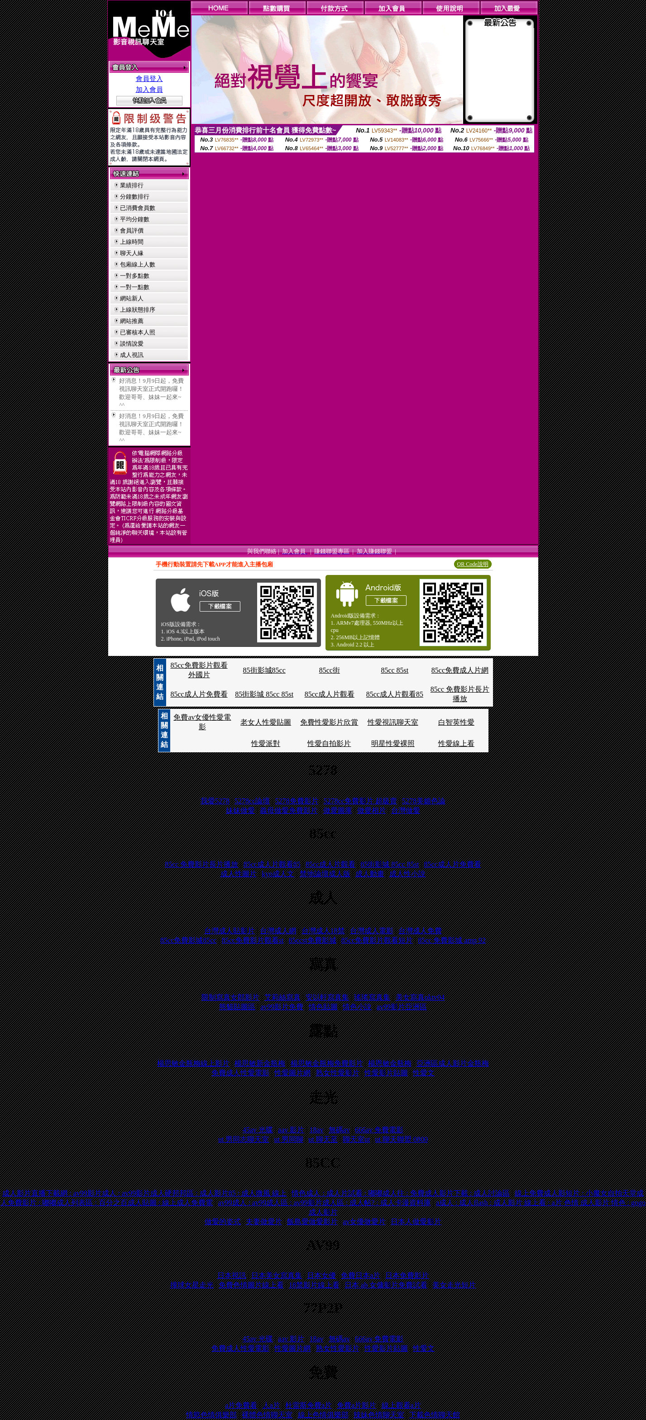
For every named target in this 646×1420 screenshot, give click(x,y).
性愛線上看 (456, 743)
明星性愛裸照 (393, 743)
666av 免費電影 (379, 1130)
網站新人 (132, 298)
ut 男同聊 (288, 1139)
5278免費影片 (297, 801)
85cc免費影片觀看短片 (377, 940)
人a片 (271, 1405)
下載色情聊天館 (434, 1415)
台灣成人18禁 (323, 931)
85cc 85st (394, 670)
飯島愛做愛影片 (312, 1221)
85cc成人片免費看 (198, 694)
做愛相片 (371, 810)
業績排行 (132, 185)
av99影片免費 (281, 1007)
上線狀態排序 (137, 309)
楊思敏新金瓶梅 (259, 1063)
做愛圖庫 (337, 810)
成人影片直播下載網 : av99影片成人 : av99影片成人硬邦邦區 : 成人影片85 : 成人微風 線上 (144, 1193)
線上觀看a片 (401, 1405)
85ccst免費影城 (312, 940)
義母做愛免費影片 (289, 810)
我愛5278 (215, 801)
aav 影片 (291, 1130)
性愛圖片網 (292, 1073)
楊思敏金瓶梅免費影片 (327, 1063)
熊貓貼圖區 (237, 1007)
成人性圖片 (238, 874)
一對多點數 (134, 275)
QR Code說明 (472, 564)
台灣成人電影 (371, 931)
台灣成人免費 (420, 931)
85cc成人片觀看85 (394, 694)
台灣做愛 (405, 810)
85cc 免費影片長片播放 (201, 864)
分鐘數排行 (134, 196)
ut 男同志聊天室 (243, 1139)
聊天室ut (356, 1139)
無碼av (339, 1130)
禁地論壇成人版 (325, 874)
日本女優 (321, 1275)
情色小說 (357, 1007)
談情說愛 (132, 343)
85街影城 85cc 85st (264, 694)
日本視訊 (231, 1275)
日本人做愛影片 (416, 1221)
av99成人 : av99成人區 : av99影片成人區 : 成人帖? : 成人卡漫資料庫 (324, 1202)
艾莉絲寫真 (282, 997)
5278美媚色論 (423, 801)
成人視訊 (132, 354)
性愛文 (424, 1073)
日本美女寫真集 (276, 1275)
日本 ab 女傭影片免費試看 (386, 1285)
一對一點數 (134, 287)
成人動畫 (369, 874)
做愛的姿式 (223, 1221)
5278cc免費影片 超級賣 (360, 801)
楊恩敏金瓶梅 (390, 1063)
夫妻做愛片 (264, 1221)
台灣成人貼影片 (229, 931)
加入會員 (149, 89)
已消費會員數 (137, 207)
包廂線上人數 (137, 264)
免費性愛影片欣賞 (329, 722)
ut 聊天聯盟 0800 (401, 1139)
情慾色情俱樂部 (211, 1415)
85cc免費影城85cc (188, 940)
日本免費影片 (407, 1275)
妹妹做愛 (240, 810)
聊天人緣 (132, 253)
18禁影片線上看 (314, 1285)
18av (316, 1130)
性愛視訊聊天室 (393, 722)
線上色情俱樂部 (323, 1415)
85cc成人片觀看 (329, 694)
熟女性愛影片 (337, 1073)
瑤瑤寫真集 (372, 997)
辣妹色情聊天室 (379, 1415)
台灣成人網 (278, 931)
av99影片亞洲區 (402, 1007)
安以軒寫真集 (327, 997)
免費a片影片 (356, 1405)
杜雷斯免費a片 (308, 1405)
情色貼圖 (323, 1007)
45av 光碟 (258, 1130)
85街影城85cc (264, 670)
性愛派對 (265, 743)
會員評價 (132, 230)
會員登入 (149, 78)
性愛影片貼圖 (386, 1073)
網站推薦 (132, 321)
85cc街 (329, 670)
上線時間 (132, 241)
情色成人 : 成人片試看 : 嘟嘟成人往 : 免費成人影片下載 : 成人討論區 (401, 1193)
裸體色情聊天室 (267, 1415)
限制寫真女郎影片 (230, 997)
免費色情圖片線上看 (251, 1285)
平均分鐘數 (134, 219)
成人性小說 (407, 874)
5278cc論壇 (252, 801)
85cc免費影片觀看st (253, 940)
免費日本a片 (360, 1275)
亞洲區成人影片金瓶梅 (452, 1063)
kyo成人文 (278, 874)
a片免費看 (241, 1405)
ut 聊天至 (322, 1139)
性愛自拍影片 (329, 743)
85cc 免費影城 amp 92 (452, 940)
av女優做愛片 (364, 1221)
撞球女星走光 (192, 1285)
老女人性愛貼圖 (265, 722)
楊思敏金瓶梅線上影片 (193, 1063)
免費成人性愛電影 (240, 1073)
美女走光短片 (454, 1285)
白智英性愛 (456, 722)
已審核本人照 (137, 332)
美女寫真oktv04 (420, 997)
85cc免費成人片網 (459, 670)
